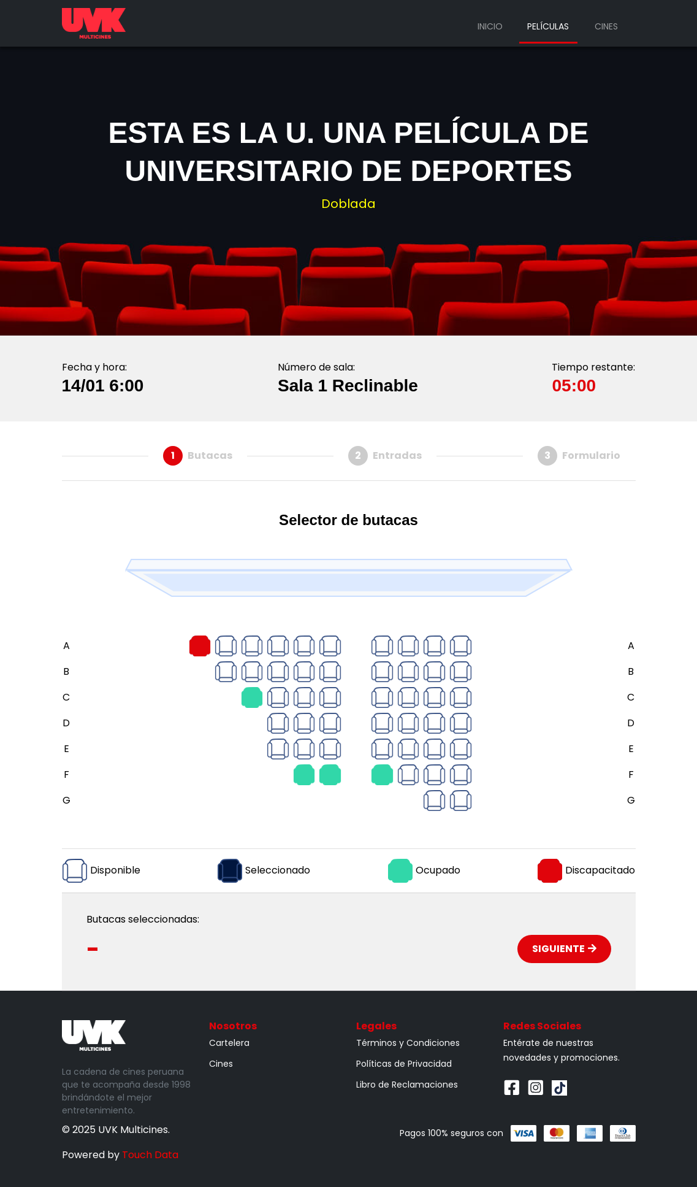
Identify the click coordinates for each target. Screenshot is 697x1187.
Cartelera (229, 1043)
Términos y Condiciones (408, 1043)
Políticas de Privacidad (404, 1064)
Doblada (348, 203)
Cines (606, 26)
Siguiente (564, 949)
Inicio (490, 26)
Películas (548, 26)
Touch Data (150, 1155)
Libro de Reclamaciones (407, 1084)
